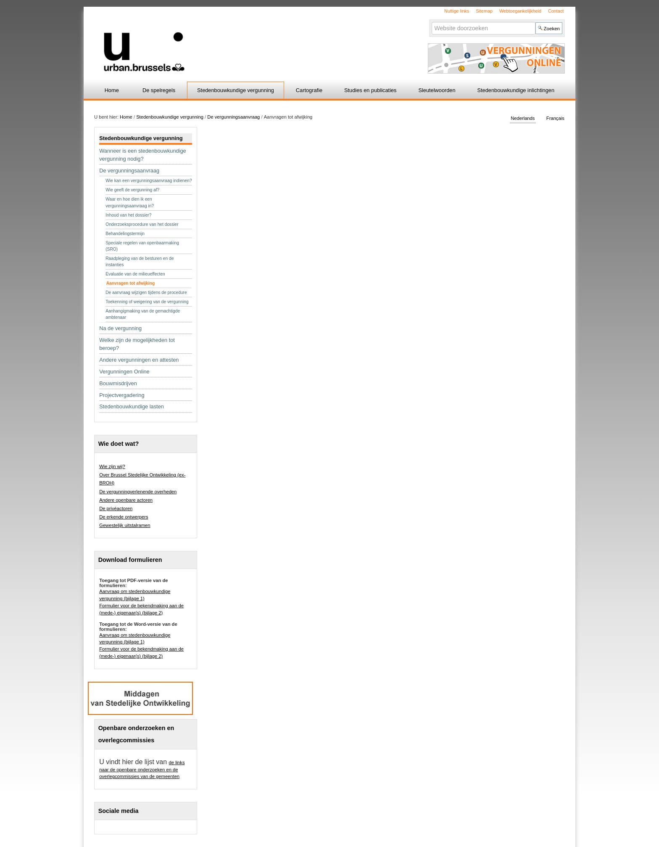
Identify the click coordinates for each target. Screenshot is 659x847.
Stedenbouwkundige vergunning (235, 90)
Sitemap (484, 10)
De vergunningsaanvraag (233, 116)
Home (112, 90)
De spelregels (158, 90)
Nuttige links (456, 10)
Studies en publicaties (370, 90)
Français (555, 118)
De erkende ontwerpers (123, 516)
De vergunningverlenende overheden (138, 491)
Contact (556, 10)
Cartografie (309, 90)
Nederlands (523, 118)
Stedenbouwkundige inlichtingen (516, 90)
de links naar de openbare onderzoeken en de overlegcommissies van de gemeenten (142, 769)
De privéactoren (115, 508)
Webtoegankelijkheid (520, 10)
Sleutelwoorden (436, 90)
